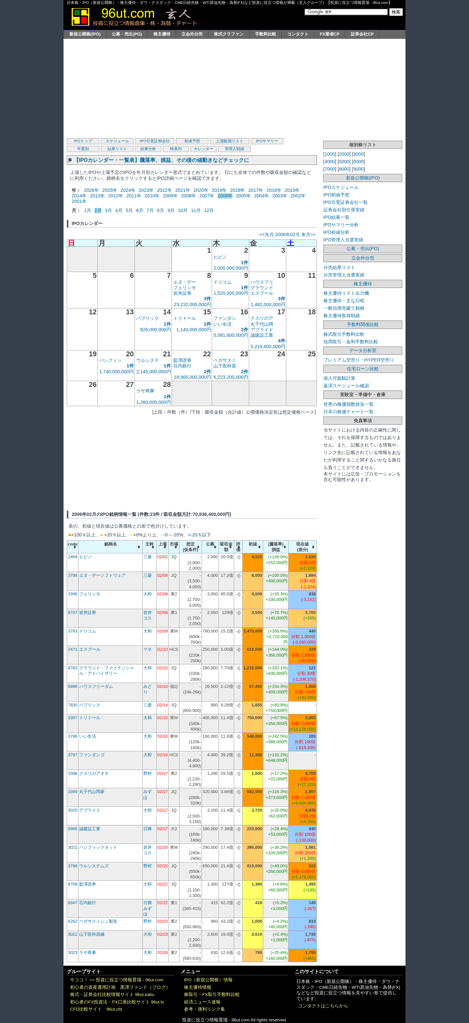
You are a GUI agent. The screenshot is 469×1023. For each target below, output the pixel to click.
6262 (73, 921)
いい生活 (222, 324)
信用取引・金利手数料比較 (350, 341)
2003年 (279, 195)
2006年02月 (287, 234)
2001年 (79, 201)
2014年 (79, 195)
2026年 (91, 190)
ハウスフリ (261, 282)
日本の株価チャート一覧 (348, 411)
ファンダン (224, 318)
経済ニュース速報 (202, 1002)
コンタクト (297, 34)
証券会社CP (362, 34)
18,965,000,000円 (192, 377)
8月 (160, 210)
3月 (108, 210)
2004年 (261, 195)
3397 (73, 717)
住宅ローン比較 (363, 368)
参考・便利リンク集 (204, 1009)
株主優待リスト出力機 (346, 293)
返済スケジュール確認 (346, 385)
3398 (73, 773)
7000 (330, 169)
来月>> (308, 234)
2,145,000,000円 (153, 371)
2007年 (206, 195)
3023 (73, 952)
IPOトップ (83, 141)
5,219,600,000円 (268, 346)
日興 (147, 828)
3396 (73, 593)
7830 (73, 705)
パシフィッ (110, 360)
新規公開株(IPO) (85, 34)
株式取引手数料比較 (343, 334)
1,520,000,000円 (231, 293)
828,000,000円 (155, 329)
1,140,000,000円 (194, 329)
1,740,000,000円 (116, 371)
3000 (358, 154)
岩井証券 (182, 293)
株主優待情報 (197, 987)
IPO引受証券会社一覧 (345, 202)
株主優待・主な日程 (343, 300)
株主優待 (161, 34)
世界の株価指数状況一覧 (348, 404)
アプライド (261, 329)
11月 (196, 210)
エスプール (261, 293)
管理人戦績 (234, 149)
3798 (73, 865)
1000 (330, 154)
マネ (147, 649)
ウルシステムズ (94, 865)
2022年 (164, 190)
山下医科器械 (92, 934)
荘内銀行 (182, 365)
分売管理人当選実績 (343, 274)
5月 (129, 210)
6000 (358, 161)
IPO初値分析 (336, 232)
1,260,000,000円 (153, 402)
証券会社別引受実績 (343, 209)
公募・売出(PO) (127, 34)
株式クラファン (229, 34)
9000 (358, 169)
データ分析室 (363, 350)
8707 (73, 612)
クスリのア (261, 318)
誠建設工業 (261, 335)
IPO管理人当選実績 (343, 239)
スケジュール (117, 141)
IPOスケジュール (341, 187)
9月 (171, 210)
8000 (344, 169)
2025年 (109, 190)
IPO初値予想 (336, 194)
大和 (147, 593)
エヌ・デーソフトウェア (102, 575)
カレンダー (203, 149)
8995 (73, 828)
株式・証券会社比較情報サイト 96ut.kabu (112, 994)
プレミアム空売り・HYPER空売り (358, 359)
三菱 (147, 556)
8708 (73, 884)
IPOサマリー (267, 141)
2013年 (97, 195)
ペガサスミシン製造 (98, 921)
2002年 (298, 195)
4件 (281, 340)
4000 (330, 161)
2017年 (255, 190)
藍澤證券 (182, 360)
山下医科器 (224, 365)
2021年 (182, 190)
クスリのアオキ (94, 773)
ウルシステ (147, 360)
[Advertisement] (234, 87)
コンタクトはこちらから (323, 1005)
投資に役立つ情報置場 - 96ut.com (129, 979)
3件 (207, 298)
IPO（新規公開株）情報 (208, 979)
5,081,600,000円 (231, 335)
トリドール (184, 318)
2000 (344, 154)
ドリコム (222, 282)
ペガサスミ (224, 360)
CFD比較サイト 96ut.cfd (96, 1009)
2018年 (237, 190)
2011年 (133, 195)
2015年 (292, 190)
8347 (73, 902)
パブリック (147, 318)
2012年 (115, 195)
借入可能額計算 (339, 378)
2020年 (200, 190)
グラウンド (261, 287)
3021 (73, 847)
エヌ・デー (184, 282)
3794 (73, 575)
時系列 (176, 149)
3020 (73, 810)
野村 (147, 773)
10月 (183, 210)
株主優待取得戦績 (341, 315)
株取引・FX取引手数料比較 (212, 994)
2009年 (170, 195)
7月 (150, 210)
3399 (73, 791)
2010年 (152, 195)
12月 (209, 210)
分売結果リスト (339, 267)
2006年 (225, 195)
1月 (87, 210)
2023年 (146, 190)
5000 (344, 161)
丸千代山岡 (261, 324)
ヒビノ (220, 257)
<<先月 (266, 234)
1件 (244, 262)
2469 (73, 556)
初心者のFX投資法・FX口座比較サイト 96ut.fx (117, 1002)
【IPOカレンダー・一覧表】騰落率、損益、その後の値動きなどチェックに (161, 160)
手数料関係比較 (363, 324)
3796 (73, 736)
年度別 (83, 149)
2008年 (188, 195)
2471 (73, 649)
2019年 (219, 190)
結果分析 (148, 149)
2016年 (273, 190)
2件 (244, 329)
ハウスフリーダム (96, 686)
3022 (73, 934)
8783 (73, 667)
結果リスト (117, 149)
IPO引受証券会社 (155, 141)
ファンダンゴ (92, 754)
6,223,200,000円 (231, 377)
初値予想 (192, 141)
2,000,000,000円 (231, 268)
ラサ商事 (145, 390)
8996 (73, 686)
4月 (118, 210)
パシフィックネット (98, 847)
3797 (73, 754)
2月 (98, 210)
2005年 (243, 195)
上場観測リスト (229, 141)
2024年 (128, 190)
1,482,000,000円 (268, 304)
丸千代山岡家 (92, 791)
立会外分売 (192, 34)
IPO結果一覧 (336, 217)
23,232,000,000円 (192, 304)
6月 (139, 210)
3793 (73, 631)
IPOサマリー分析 (341, 224)
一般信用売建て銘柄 (343, 308)
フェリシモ (184, 287)
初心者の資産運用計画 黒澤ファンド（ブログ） (120, 987)
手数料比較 (265, 34)
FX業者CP (330, 34)
